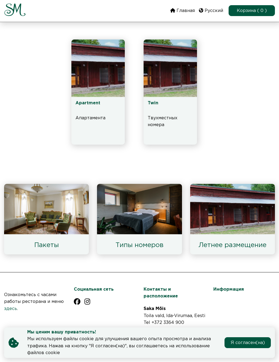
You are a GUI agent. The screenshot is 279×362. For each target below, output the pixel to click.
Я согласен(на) (248, 343)
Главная (182, 10)
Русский (211, 10)
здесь (10, 309)
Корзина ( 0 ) (252, 11)
